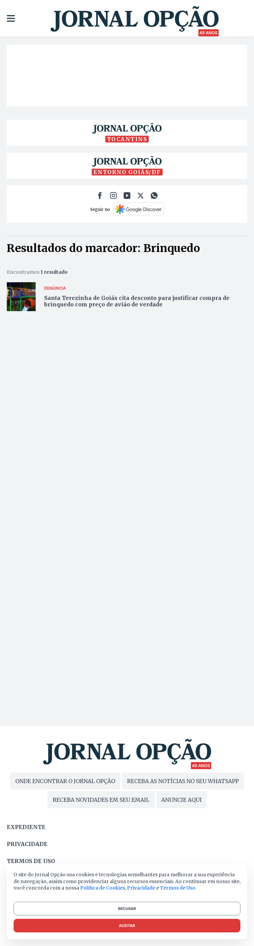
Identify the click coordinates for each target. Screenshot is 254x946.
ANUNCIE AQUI (181, 799)
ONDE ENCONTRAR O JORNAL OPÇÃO (65, 781)
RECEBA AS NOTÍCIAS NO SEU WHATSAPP (183, 781)
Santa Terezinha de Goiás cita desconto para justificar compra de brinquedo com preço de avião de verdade (137, 301)
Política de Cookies (102, 888)
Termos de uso (31, 861)
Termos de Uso (177, 888)
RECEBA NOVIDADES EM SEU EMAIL (101, 799)
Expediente (26, 827)
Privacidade (27, 844)
